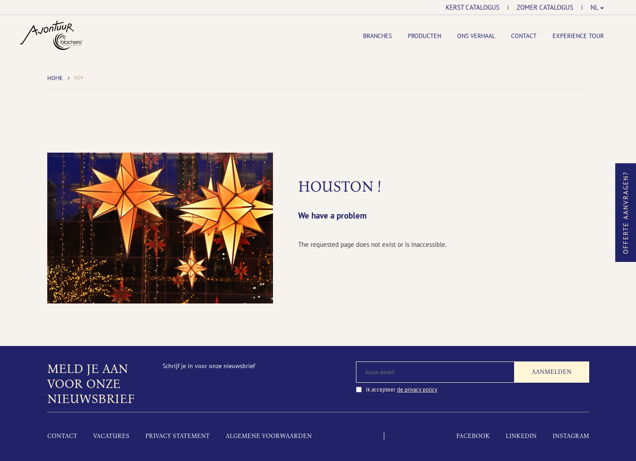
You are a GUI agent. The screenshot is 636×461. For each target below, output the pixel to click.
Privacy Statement (177, 436)
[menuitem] (597, 8)
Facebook (473, 436)
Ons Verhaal (476, 36)
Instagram (571, 436)
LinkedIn (521, 436)
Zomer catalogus (545, 8)
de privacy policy (417, 389)
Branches (377, 36)
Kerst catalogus (473, 8)
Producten (424, 36)
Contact (524, 36)
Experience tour (578, 36)
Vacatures (111, 436)
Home (55, 78)
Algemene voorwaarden (269, 436)
